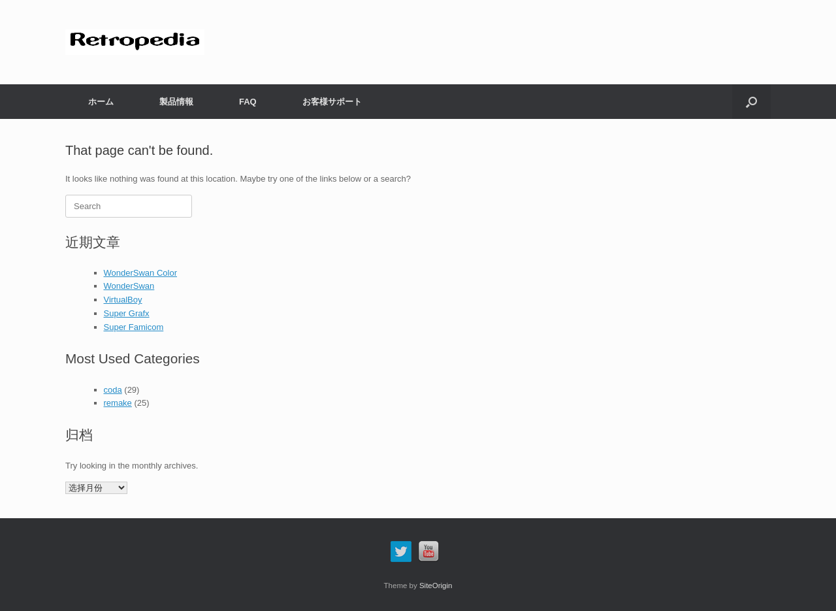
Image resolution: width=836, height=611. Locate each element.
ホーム (101, 102)
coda (113, 390)
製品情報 (176, 102)
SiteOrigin (436, 585)
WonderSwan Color (140, 273)
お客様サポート (332, 102)
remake (118, 403)
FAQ (248, 102)
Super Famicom (134, 327)
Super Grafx (127, 313)
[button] (751, 101)
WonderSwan (129, 286)
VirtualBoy (123, 300)
